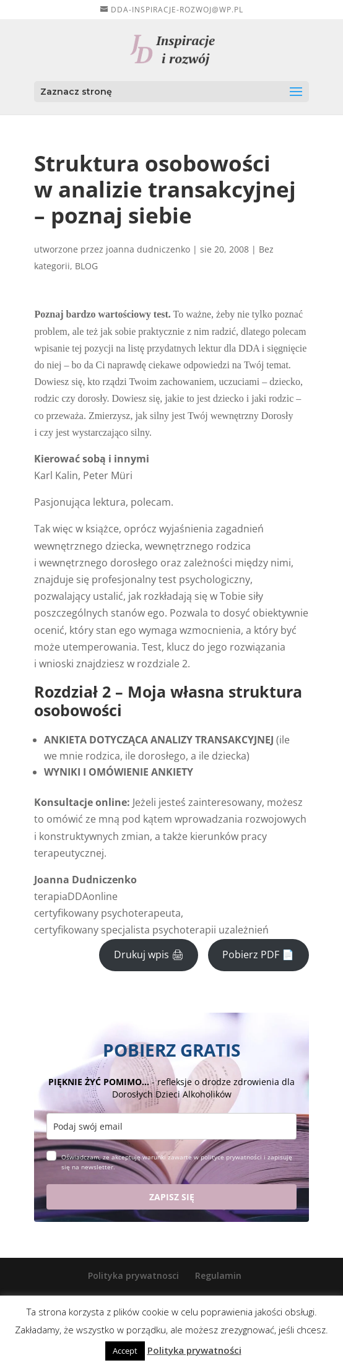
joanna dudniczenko (148, 249)
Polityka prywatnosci (133, 1275)
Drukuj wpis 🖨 (149, 954)
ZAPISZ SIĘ (171, 1197)
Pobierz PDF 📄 (258, 954)
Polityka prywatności (194, 1350)
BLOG (86, 266)
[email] (171, 1126)
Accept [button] (125, 1350)
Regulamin (218, 1275)
